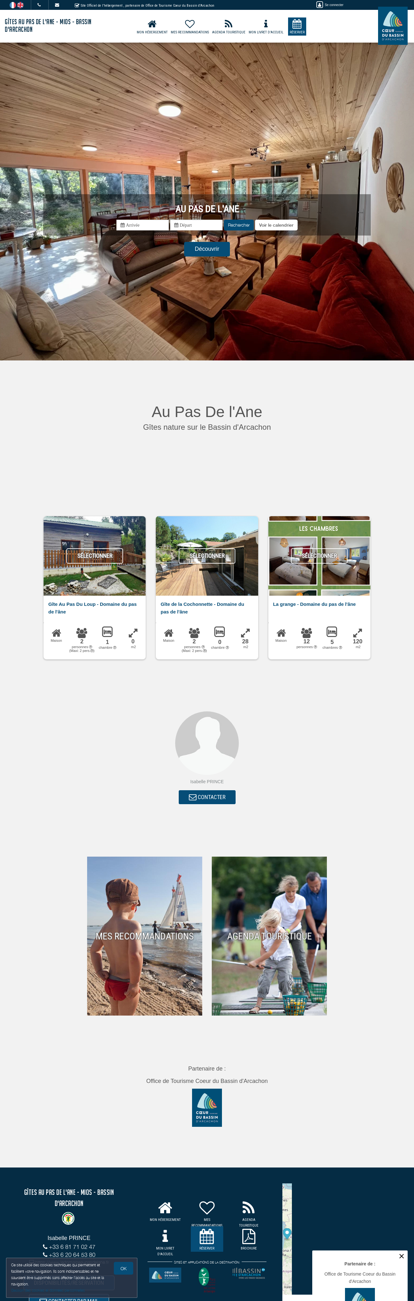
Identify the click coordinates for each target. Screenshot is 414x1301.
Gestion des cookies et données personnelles (48, 1290)
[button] (276, 225)
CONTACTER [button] (207, 797)
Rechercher (239, 225)
